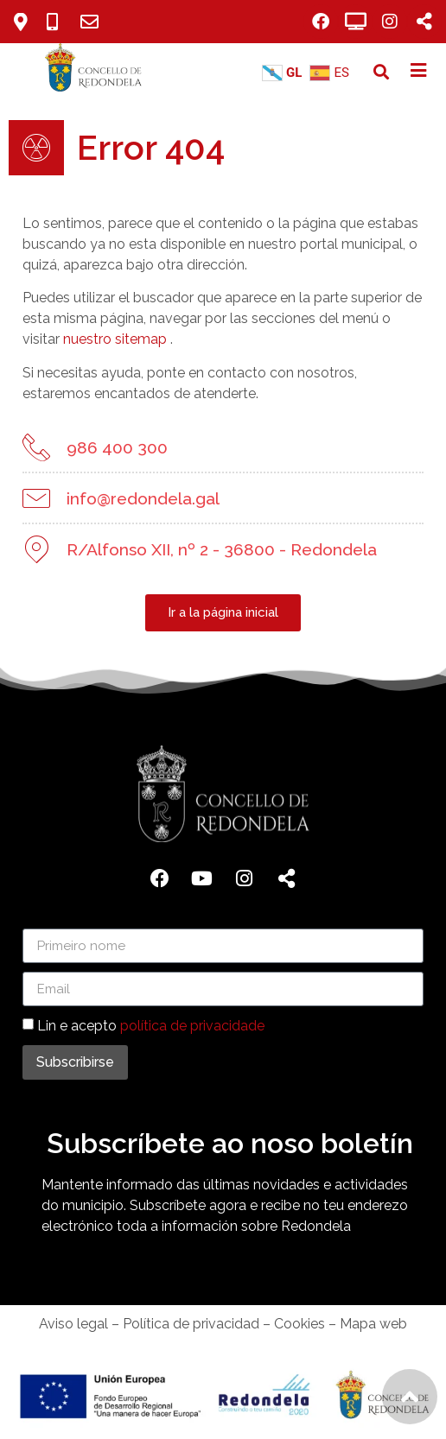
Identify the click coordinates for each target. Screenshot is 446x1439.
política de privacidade (192, 1025)
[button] (381, 72)
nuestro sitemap (115, 339)
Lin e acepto (150, 1025)
